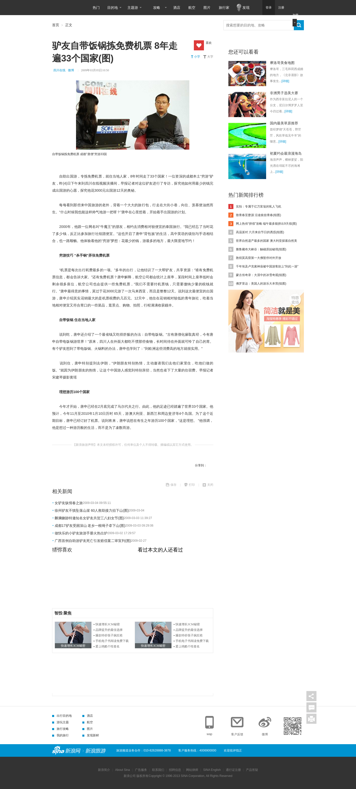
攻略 (156, 8)
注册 (281, 7)
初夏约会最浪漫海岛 (286, 153)
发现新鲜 (90, 735)
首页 (55, 25)
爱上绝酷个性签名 (107, 646)
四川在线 (59, 70)
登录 (269, 7)
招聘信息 (175, 770)
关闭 (210, 485)
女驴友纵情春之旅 (69, 503)
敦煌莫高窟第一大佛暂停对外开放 (258, 258)
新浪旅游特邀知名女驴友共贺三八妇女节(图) (89, 518)
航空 (191, 8)
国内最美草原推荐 (284, 123)
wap (209, 734)
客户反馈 (237, 734)
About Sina (122, 770)
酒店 (176, 8)
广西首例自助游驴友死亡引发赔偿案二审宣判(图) (93, 541)
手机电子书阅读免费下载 (112, 641)
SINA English (212, 770)
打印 (192, 485)
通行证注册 (233, 770)
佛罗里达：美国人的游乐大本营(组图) (261, 283)
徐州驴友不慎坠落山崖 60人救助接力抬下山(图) (92, 510)
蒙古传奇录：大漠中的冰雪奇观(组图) (261, 275)
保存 (173, 485)
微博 (71, 70)
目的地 (112, 8)
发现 (246, 8)
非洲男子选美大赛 (284, 93)
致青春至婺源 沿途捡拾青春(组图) (258, 215)
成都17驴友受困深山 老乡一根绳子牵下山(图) (90, 526)
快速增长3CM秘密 (107, 624)
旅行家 (224, 8)
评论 (311, 707)
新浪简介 (104, 770)
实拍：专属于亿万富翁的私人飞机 (258, 206)
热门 (96, 8)
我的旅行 (60, 735)
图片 (206, 8)
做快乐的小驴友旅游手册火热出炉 (81, 533)
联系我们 (158, 770)
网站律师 (192, 770)
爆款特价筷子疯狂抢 (109, 635)
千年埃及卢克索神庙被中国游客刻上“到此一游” (267, 266)
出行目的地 (62, 715)
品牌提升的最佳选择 (109, 630)
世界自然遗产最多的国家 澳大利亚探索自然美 (266, 241)
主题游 (132, 8)
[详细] (285, 81)
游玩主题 (60, 722)
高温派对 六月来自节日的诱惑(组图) (260, 232)
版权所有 (142, 776)
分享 (311, 696)
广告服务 (141, 770)
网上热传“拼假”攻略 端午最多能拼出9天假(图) (266, 223)
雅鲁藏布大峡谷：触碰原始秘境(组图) (261, 249)
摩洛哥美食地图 (282, 63)
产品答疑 (252, 770)
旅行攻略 (60, 729)
